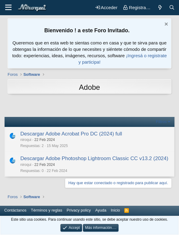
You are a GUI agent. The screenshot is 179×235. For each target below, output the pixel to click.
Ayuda (100, 210)
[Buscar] (172, 7)
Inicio (115, 210)
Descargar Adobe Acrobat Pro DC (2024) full (71, 134)
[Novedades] (160, 7)
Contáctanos (15, 210)
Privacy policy (79, 210)
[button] (8, 7)
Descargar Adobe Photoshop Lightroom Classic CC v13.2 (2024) (94, 158)
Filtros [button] (161, 121)
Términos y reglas (46, 210)
